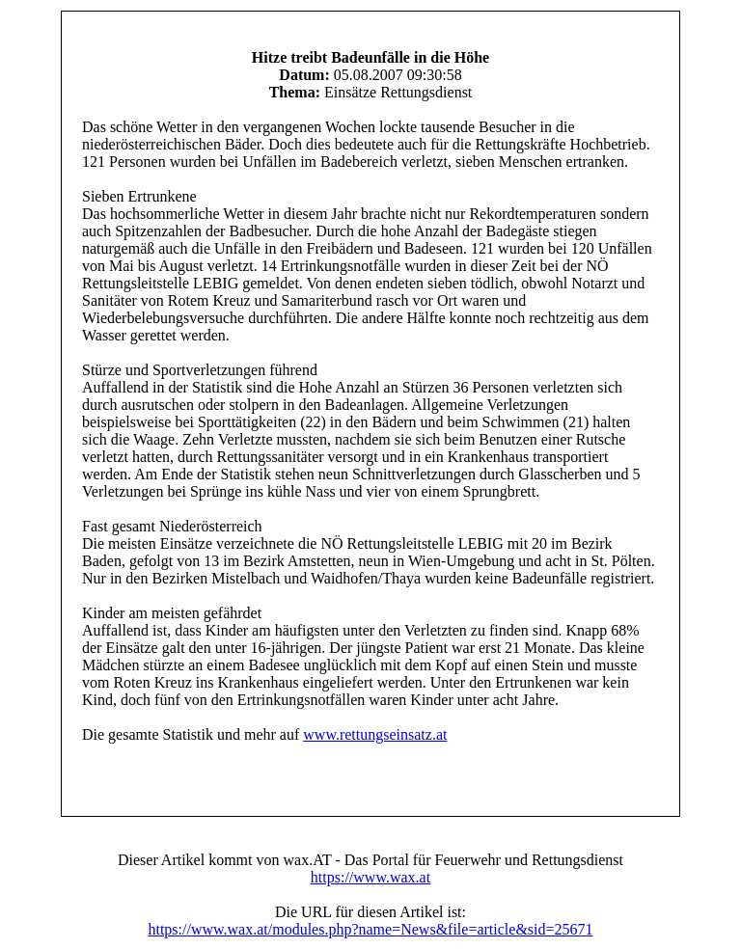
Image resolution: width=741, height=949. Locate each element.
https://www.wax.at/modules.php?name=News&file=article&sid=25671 (370, 929)
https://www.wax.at (370, 877)
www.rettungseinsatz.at (375, 734)
